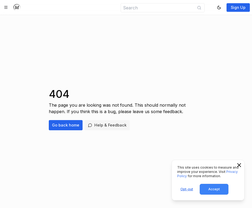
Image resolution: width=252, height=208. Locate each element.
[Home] (17, 7)
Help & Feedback (107, 125)
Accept (214, 189)
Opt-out (186, 189)
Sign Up (238, 7)
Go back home (65, 125)
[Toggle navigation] (6, 7)
